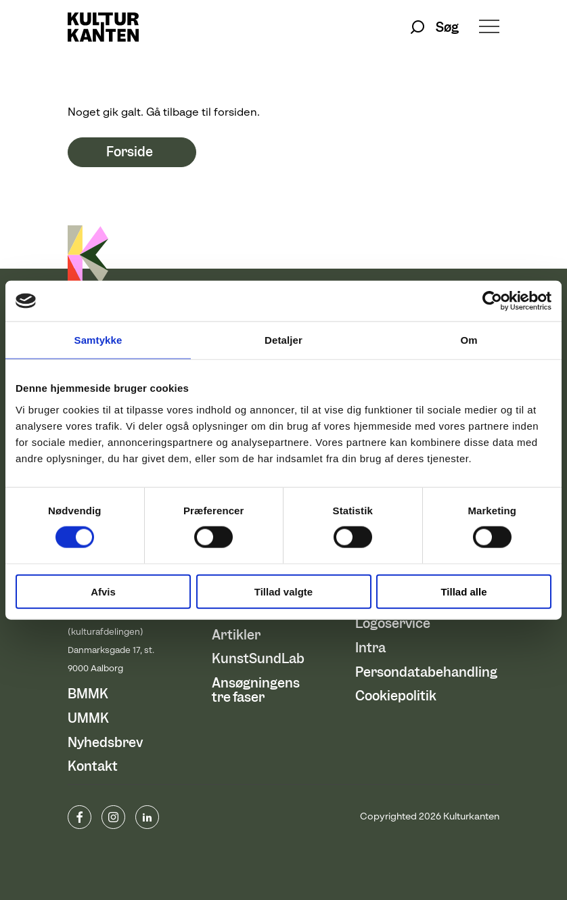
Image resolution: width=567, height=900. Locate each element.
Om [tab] (468, 340)
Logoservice (392, 623)
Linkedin (147, 817)
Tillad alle (463, 591)
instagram (113, 817)
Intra (370, 647)
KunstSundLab (258, 658)
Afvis (103, 591)
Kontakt (93, 766)
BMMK (88, 693)
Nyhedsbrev (105, 742)
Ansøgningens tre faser (256, 690)
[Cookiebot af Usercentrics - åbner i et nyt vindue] (492, 301)
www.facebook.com (79, 817)
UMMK (88, 718)
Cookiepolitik (395, 696)
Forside (129, 152)
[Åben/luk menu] (489, 28)
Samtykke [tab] (98, 340)
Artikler (236, 635)
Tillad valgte (283, 591)
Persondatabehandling (426, 672)
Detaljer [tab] (283, 340)
